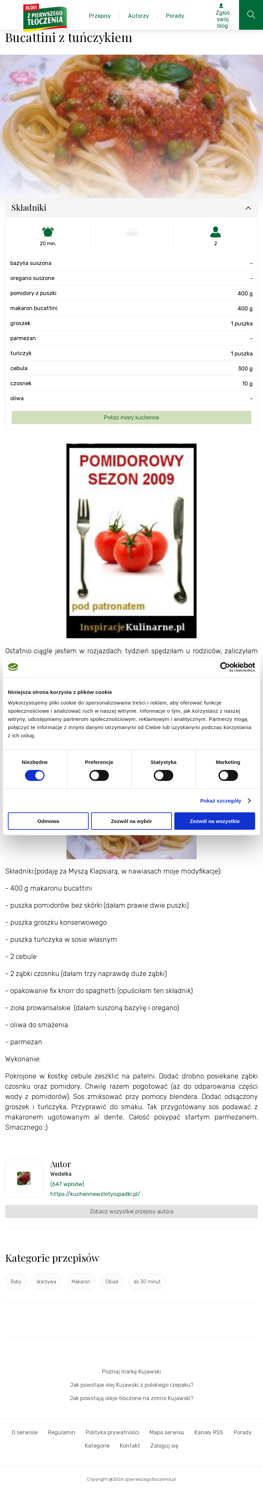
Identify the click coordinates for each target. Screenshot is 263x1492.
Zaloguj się (164, 1445)
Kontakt (130, 1445)
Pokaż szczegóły (220, 800)
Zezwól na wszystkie (215, 821)
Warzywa (46, 1282)
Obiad (111, 1282)
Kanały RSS (209, 1432)
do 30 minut (147, 1282)
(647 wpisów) (67, 1184)
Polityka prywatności (112, 1432)
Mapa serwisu (167, 1432)
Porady (243, 1432)
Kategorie (97, 1445)
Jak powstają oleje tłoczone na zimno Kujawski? (131, 1398)
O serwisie (25, 1432)
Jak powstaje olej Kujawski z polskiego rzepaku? (131, 1385)
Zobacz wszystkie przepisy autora (131, 1211)
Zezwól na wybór (131, 821)
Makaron (81, 1282)
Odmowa (48, 821)
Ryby (16, 1282)
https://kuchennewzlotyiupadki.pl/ (95, 1194)
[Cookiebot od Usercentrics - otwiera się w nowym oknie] (225, 667)
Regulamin (61, 1432)
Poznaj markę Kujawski (131, 1371)
